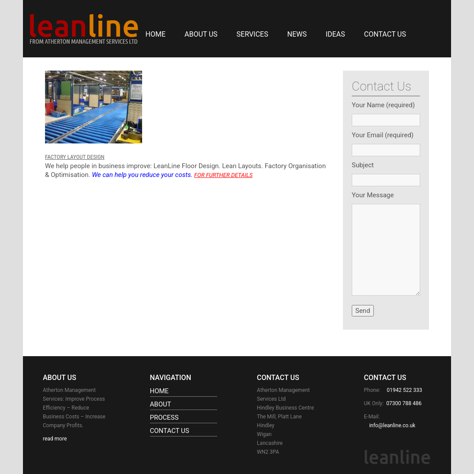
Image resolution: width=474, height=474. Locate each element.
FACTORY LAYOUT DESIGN (75, 157)
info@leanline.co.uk (392, 425)
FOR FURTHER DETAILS (223, 175)
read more (55, 439)
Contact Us (385, 34)
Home (156, 34)
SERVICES (252, 34)
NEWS (297, 34)
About (160, 404)
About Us (201, 34)
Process (164, 417)
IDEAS (335, 34)
